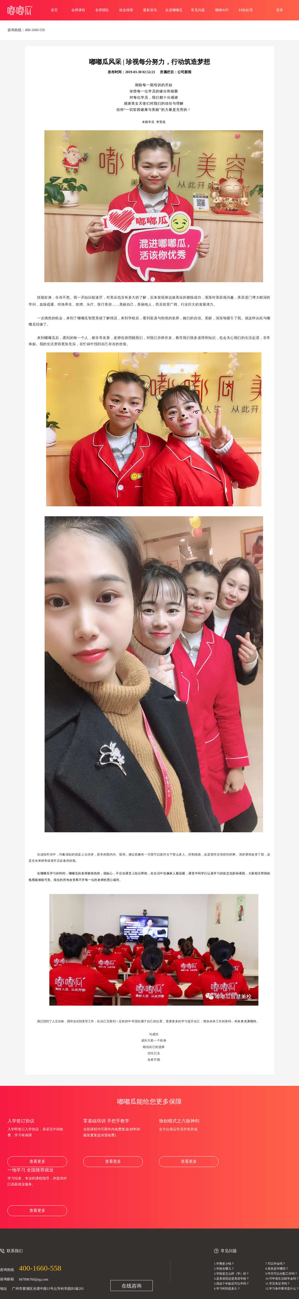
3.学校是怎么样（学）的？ (231, 1273)
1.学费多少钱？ (224, 1263)
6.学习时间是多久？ (227, 1288)
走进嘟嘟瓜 (174, 10)
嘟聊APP (221, 10)
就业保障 (126, 10)
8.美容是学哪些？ (277, 1268)
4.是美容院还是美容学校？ (231, 1278)
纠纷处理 (246, 10)
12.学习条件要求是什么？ (282, 1288)
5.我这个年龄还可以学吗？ (231, 1283)
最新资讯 (150, 10)
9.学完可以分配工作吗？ (281, 1273)
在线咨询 (132, 1286)
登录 (279, 10)
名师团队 (102, 10)
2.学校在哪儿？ (224, 1268)
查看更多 (37, 1161)
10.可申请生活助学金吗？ (282, 1278)
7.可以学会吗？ (275, 1263)
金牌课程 (78, 10)
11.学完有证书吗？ (277, 1283)
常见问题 (198, 10)
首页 (54, 10)
